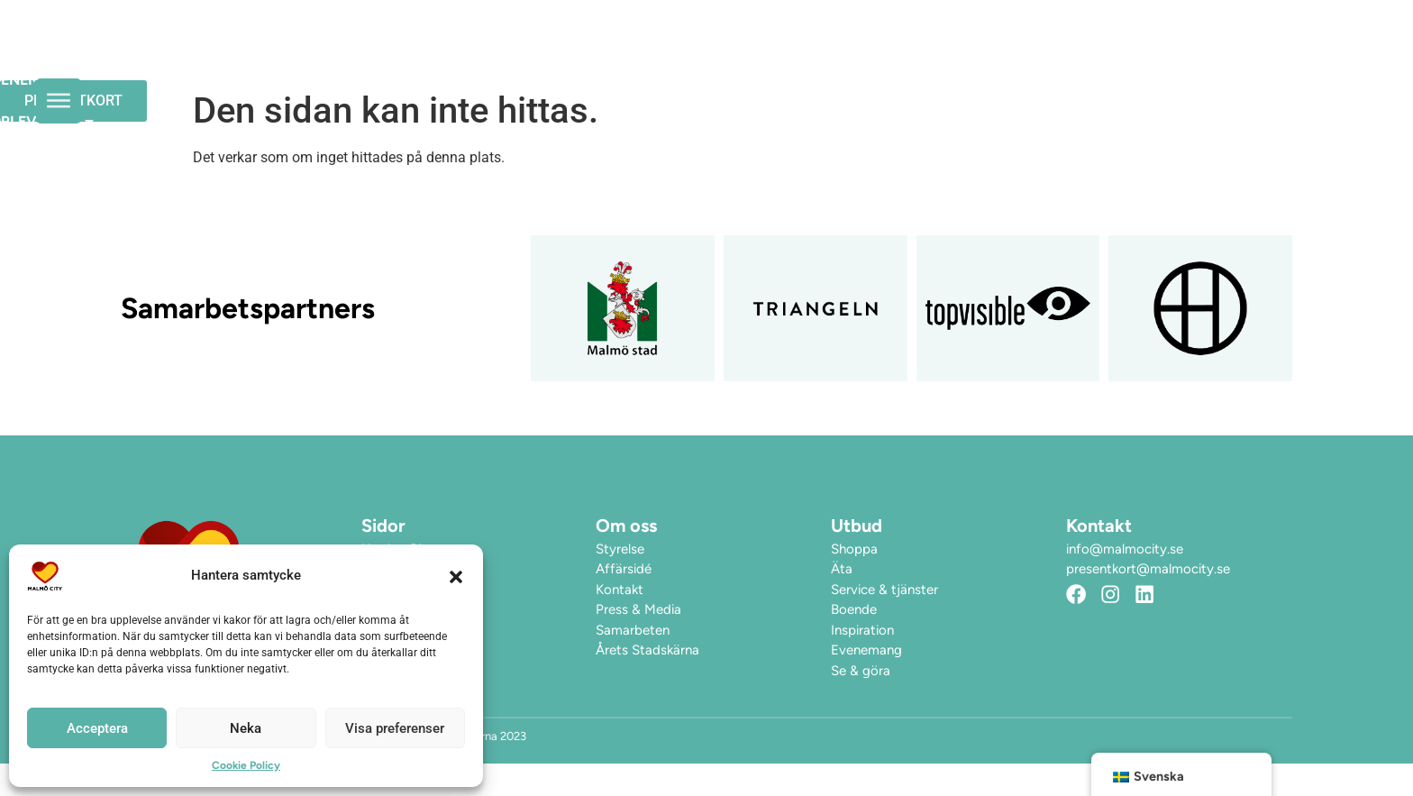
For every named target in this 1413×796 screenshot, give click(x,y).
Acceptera (97, 728)
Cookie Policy (246, 765)
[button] (456, 576)
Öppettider (645, 56)
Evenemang (769, 56)
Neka (245, 728)
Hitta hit (1034, 56)
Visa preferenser (394, 728)
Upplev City (907, 57)
